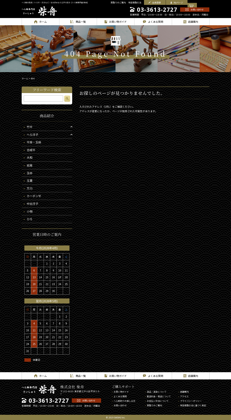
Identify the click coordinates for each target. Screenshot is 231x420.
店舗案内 (184, 391)
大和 (29, 157)
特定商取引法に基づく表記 (193, 405)
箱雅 (29, 165)
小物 (29, 211)
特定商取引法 (134, 2)
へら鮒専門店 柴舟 (39, 11)
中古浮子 (32, 203)
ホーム (25, 78)
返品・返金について (156, 391)
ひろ (29, 219)
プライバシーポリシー (191, 400)
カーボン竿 (34, 196)
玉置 (29, 180)
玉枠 (29, 173)
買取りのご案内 (118, 2)
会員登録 (156, 2)
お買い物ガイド (121, 391)
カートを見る (200, 2)
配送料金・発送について (159, 396)
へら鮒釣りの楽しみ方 (124, 400)
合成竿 (31, 150)
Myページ (178, 2)
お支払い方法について (158, 400)
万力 (29, 188)
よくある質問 (120, 396)
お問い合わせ (197, 9)
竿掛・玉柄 (34, 142)
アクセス (184, 396)
